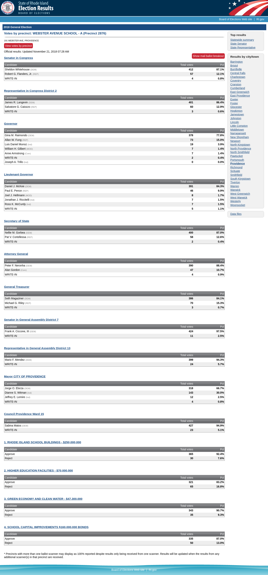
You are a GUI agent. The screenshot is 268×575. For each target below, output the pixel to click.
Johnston (235, 118)
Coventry (235, 80)
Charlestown (237, 76)
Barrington (236, 61)
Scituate (235, 171)
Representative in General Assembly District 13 (37, 348)
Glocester (236, 106)
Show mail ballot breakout (208, 56)
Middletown (237, 129)
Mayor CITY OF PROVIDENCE (25, 376)
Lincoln (234, 122)
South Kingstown (240, 178)
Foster (234, 103)
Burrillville (236, 69)
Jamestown (237, 114)
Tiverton (235, 182)
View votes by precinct (18, 45)
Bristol (234, 65)
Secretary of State (16, 221)
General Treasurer (16, 286)
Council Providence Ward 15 (24, 414)
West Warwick (238, 197)
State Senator (238, 43)
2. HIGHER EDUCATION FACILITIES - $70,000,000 (38, 470)
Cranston (235, 84)
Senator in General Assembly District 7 (31, 319)
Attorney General (16, 253)
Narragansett (238, 133)
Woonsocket (237, 205)
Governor (10, 123)
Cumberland (237, 88)
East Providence (240, 95)
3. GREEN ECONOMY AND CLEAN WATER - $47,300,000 (43, 498)
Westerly (235, 201)
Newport (235, 141)
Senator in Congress (18, 57)
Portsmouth (237, 159)
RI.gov (260, 19)
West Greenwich (240, 193)
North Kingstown (240, 144)
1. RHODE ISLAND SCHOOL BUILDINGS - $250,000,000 (42, 442)
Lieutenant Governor (18, 174)
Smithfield (236, 174)
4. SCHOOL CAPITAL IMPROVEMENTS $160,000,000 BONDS (46, 527)
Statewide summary (242, 39)
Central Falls (238, 73)
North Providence (240, 148)
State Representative (243, 47)
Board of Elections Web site (235, 19)
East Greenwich (239, 91)
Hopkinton (236, 110)
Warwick (235, 189)
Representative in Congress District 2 (30, 90)
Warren (234, 186)
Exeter (234, 99)
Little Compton (239, 125)
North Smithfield (240, 152)
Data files (235, 213)
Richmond (236, 167)
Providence (237, 163)
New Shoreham (239, 137)
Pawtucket (236, 156)
